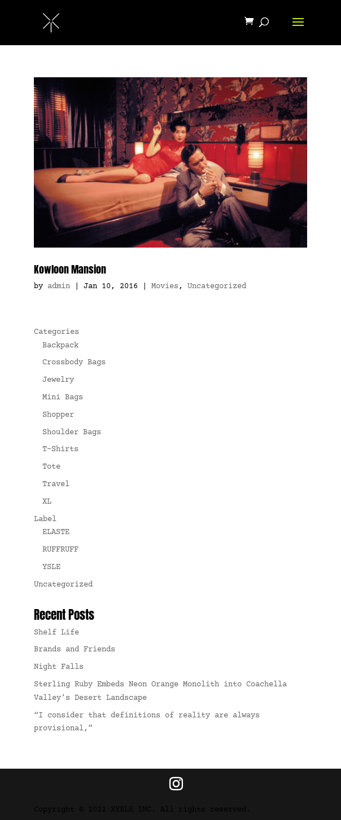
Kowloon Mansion (70, 269)
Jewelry (58, 380)
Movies (164, 286)
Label (45, 519)
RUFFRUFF (60, 549)
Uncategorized (216, 286)
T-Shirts (60, 449)
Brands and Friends (74, 649)
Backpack (60, 345)
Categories (56, 332)
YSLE (51, 567)
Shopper (58, 415)
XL (46, 501)
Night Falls (59, 667)
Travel (55, 484)
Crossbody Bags (74, 362)
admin (58, 286)
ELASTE (55, 532)
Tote (51, 466)
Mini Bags (62, 397)
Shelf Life (56, 632)
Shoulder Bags (71, 432)
